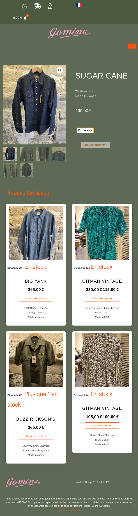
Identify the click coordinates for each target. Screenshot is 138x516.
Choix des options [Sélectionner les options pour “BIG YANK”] (36, 298)
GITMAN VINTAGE (102, 281)
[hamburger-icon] (132, 46)
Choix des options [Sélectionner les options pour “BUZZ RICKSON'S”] (36, 436)
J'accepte (63, 510)
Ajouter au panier (95, 144)
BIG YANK (36, 281)
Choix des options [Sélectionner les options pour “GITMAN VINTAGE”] (102, 298)
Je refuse (75, 510)
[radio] (85, 130)
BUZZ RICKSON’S (35, 419)
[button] (60, 70)
